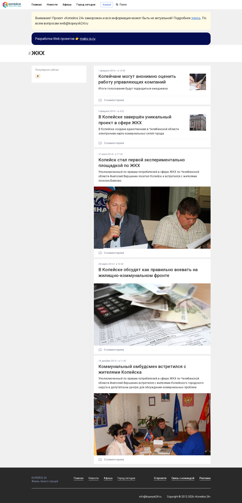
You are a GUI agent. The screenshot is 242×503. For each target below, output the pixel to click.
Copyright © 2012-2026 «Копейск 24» (189, 496)
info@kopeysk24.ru (150, 496)
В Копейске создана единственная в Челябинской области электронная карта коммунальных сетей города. (138, 131)
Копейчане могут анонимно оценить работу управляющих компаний (137, 79)
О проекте (160, 478)
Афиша (67, 4)
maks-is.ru (87, 39)
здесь (196, 18)
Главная (78, 478)
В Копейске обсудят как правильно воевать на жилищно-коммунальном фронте (148, 272)
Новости (52, 4)
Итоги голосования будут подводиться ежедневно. (133, 88)
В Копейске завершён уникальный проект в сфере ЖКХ (134, 119)
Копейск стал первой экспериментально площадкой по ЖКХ (141, 162)
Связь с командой (183, 478)
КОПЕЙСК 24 (49, 476)
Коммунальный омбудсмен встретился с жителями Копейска (142, 369)
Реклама (205, 478)
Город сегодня (86, 4)
